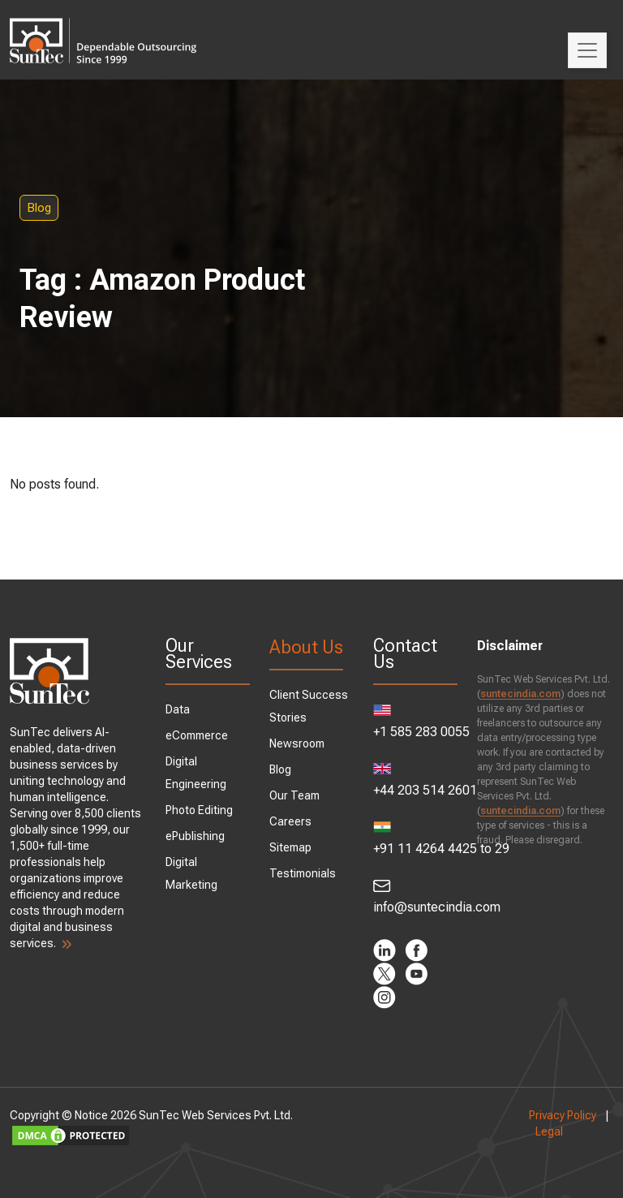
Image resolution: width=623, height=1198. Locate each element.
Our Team (294, 795)
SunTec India (103, 29)
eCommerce (196, 735)
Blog (39, 207)
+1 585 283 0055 (415, 722)
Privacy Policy (562, 1115)
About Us (306, 647)
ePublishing (195, 836)
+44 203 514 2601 (415, 780)
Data (177, 709)
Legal (549, 1131)
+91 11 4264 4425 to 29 (415, 838)
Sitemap (290, 847)
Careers (290, 821)
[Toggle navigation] (587, 50)
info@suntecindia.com (415, 897)
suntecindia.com (520, 694)
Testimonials (302, 873)
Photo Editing (199, 810)
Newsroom (296, 743)
